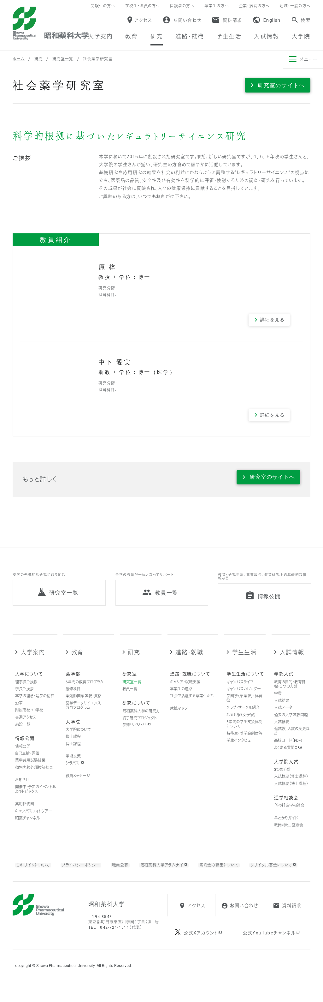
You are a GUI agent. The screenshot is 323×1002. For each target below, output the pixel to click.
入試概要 (281, 728)
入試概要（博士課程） (291, 790)
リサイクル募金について (49, 879)
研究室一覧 (62, 59)
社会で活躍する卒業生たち (192, 702)
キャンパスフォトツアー (33, 817)
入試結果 (281, 707)
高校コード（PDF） (288, 747)
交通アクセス (25, 724)
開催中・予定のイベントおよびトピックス (35, 795)
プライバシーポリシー (86, 871)
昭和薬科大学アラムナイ (174, 871)
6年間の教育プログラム (84, 688)
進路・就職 (189, 658)
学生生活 (244, 658)
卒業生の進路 (181, 695)
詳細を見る (272, 319)
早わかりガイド (286, 824)
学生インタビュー (240, 747)
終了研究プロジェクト (139, 724)
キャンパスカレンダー (243, 695)
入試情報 (292, 658)
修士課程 (73, 743)
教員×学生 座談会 (288, 832)
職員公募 (127, 871)
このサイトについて (35, 871)
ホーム (19, 59)
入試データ (283, 714)
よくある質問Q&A (288, 754)
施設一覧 (22, 731)
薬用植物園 (24, 810)
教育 (77, 658)
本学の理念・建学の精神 (34, 702)
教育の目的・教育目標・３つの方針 (289, 690)
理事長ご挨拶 (26, 688)
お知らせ (22, 786)
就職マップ (179, 715)
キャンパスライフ (239, 688)
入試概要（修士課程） (291, 783)
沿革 (19, 709)
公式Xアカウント (203, 952)
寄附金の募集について (235, 871)
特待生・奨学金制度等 (244, 740)
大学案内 (33, 658)
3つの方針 (282, 776)
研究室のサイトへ (281, 85)
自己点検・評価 (27, 760)
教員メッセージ (78, 782)
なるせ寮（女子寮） (241, 721)
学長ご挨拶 (24, 695)
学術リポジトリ (136, 731)
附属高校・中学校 (29, 717)
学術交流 (73, 762)
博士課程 (73, 750)
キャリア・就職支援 (185, 688)
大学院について (78, 736)
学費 (278, 700)
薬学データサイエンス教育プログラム (83, 711)
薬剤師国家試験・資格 (84, 702)
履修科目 (73, 695)
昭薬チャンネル (27, 824)
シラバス (75, 770)
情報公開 (22, 753)
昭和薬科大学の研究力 (141, 717)
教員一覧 (129, 695)
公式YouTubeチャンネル (272, 952)
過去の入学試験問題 (291, 721)
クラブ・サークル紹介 (243, 714)
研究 (38, 59)
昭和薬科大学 (51, 23)
